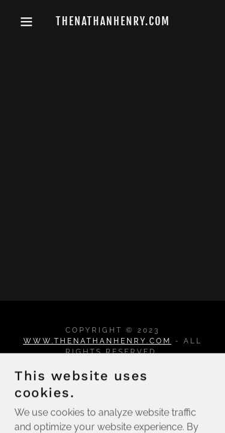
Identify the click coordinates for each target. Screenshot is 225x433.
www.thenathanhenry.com (97, 341)
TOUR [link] (113, 379)
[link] (112, 21)
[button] (17, 22)
